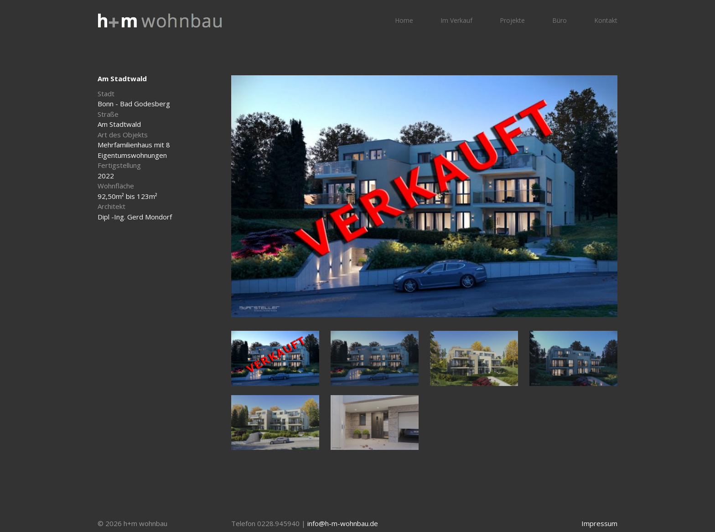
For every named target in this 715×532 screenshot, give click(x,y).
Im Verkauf (456, 20)
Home (404, 20)
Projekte (512, 20)
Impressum (599, 523)
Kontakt (605, 20)
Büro (559, 20)
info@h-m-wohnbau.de (342, 523)
